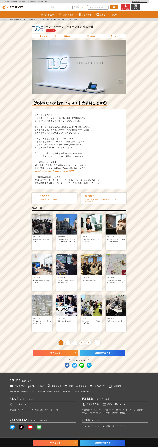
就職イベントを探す (75, 386)
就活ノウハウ (14, 392)
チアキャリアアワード (89, 426)
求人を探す (17, 386)
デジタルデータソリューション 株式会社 (22, 19)
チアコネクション (95, 413)
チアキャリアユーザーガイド (81, 392)
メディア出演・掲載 (36, 410)
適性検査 (114, 386)
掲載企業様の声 (87, 410)
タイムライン (97, 386)
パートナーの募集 (104, 426)
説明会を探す (35, 386)
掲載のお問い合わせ (113, 404)
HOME (4, 19)
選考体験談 (24, 392)
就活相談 (50, 392)
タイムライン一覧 (44, 19)
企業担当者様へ (148, 1)
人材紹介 (85, 413)
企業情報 (90, 36)
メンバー (114, 36)
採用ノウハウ (109, 410)
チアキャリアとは (20, 404)
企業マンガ (66, 392)
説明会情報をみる (103, 353)
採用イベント (98, 410)
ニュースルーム (23, 410)
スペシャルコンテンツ (37, 392)
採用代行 (123, 413)
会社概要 (13, 410)
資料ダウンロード (121, 410)
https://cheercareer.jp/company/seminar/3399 (54, 171)
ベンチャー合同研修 (136, 410)
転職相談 (57, 392)
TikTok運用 (106, 413)
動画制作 (115, 413)
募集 (67, 36)
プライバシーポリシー (52, 410)
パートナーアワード (119, 426)
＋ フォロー (50, 30)
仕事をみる (55, 353)
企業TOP (43, 36)
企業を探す (54, 386)
